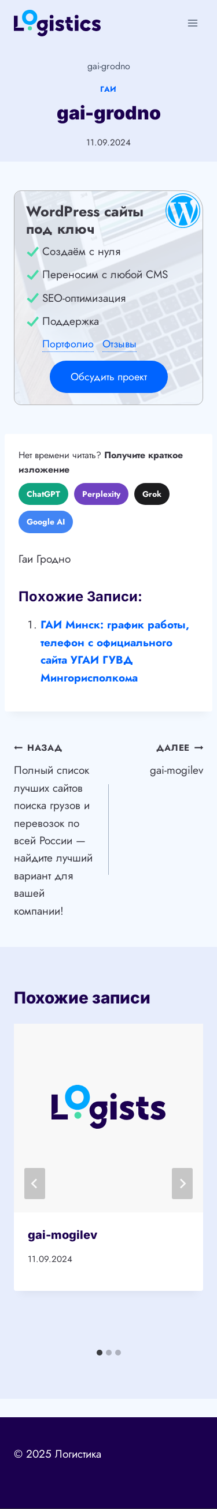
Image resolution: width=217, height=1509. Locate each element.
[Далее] (182, 1183)
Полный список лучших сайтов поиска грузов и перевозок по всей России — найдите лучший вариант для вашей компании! (56, 828)
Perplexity (101, 494)
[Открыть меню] (192, 23)
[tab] (99, 1353)
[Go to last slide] (34, 1183)
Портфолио (68, 343)
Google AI (46, 521)
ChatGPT (43, 494)
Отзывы (119, 343)
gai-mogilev (162, 758)
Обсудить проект (109, 376)
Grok (151, 494)
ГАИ (108, 89)
